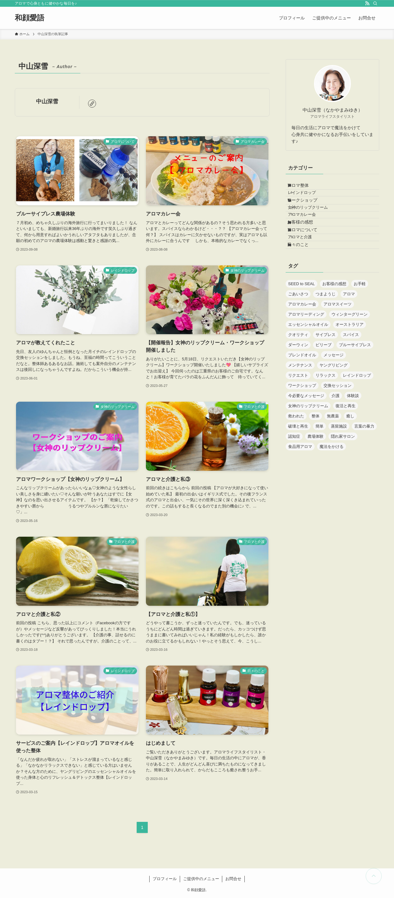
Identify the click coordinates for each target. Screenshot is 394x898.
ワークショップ (308, 212)
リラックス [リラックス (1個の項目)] (326, 418)
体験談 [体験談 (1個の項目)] (353, 439)
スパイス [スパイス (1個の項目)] (351, 377)
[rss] (367, 3)
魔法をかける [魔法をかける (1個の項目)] (332, 489)
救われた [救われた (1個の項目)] (296, 459)
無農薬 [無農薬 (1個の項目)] (333, 459)
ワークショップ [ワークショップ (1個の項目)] (302, 428)
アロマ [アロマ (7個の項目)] (349, 337)
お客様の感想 (306, 247)
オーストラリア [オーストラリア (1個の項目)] (350, 367)
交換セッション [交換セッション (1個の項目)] (338, 428)
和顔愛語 (29, 18)
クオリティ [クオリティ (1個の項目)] (298, 377)
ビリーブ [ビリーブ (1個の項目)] (324, 388)
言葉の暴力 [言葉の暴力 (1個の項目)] (364, 469)
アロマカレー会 (310, 236)
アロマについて (308, 260)
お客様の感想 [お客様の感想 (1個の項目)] (334, 327)
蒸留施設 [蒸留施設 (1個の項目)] (339, 469)
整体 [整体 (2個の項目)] (316, 459)
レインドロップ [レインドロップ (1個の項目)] (357, 418)
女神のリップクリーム (316, 224)
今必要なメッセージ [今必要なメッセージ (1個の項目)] (306, 439)
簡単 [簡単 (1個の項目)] (320, 469)
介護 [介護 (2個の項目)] (336, 439)
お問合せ (233, 878)
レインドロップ (310, 200)
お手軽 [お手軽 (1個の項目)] (360, 327)
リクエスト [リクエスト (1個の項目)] (298, 418)
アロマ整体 (304, 187)
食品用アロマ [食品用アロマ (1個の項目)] (300, 489)
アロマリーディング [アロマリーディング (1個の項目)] (306, 357)
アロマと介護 (308, 273)
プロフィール (165, 878)
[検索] (375, 3)
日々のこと (304, 285)
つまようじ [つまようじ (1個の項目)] (326, 337)
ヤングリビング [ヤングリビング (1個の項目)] (334, 408)
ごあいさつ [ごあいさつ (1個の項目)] (298, 337)
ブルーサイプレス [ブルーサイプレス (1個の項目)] (355, 388)
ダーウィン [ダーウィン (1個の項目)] (298, 388)
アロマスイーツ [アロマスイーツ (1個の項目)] (338, 347)
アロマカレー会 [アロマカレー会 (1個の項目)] (302, 347)
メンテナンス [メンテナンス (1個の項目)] (300, 408)
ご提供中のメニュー (201, 878)
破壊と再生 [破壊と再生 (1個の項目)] (298, 469)
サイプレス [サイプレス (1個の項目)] (326, 377)
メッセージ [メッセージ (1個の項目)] (334, 398)
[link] (92, 104)
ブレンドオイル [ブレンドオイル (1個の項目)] (302, 398)
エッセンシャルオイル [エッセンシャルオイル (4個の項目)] (308, 367)
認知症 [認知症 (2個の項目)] (294, 479)
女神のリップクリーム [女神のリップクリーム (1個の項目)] (308, 449)
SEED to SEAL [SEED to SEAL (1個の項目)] (301, 327)
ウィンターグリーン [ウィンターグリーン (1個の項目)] (350, 357)
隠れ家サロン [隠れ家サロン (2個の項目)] (343, 479)
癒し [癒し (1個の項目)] (350, 459)
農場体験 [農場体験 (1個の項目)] (316, 479)
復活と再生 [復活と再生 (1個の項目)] (346, 449)
